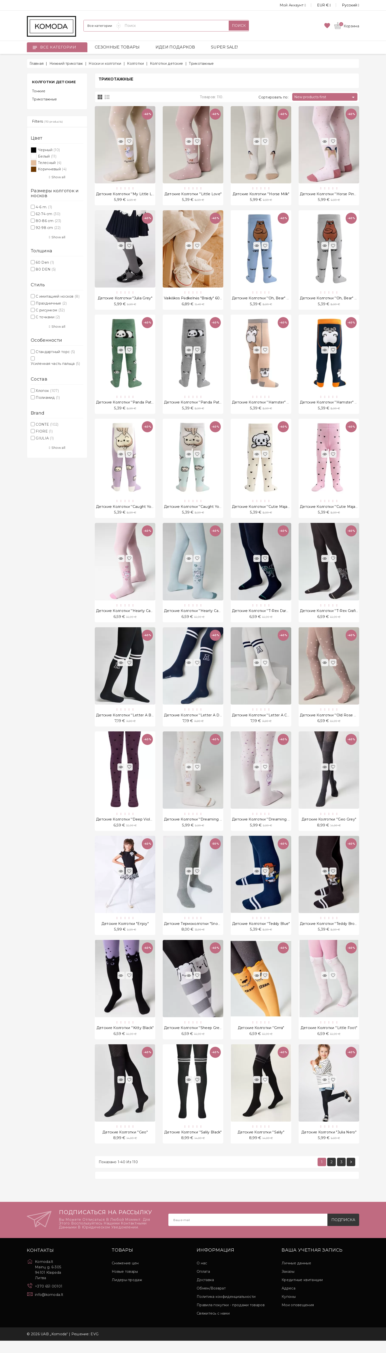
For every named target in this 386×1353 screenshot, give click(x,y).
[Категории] (102, 25)
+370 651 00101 (48, 1298)
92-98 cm (48, 228)
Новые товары (125, 1284)
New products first (325, 97)
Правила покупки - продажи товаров (231, 1317)
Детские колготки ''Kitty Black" (125, 1038)
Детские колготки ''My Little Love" (128, 194)
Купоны (289, 1309)
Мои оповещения (298, 1317)
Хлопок (47, 390)
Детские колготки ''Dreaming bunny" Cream (205, 827)
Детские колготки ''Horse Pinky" (329, 194)
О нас (202, 1275)
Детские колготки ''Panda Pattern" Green (134, 405)
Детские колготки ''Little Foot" (329, 1038)
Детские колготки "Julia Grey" (125, 300)
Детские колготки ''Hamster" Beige (264, 405)
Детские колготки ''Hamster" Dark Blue (336, 405)
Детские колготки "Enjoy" (125, 933)
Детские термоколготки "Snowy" (194, 933)
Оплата (203, 1284)
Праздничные (51, 303)
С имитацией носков (58, 296)
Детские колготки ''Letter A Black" (128, 722)
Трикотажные (44, 99)
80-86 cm (48, 221)
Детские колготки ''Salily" (261, 1143)
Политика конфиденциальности (226, 1309)
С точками (48, 317)
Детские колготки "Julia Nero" (328, 1143)
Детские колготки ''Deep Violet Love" (130, 827)
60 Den (45, 262)
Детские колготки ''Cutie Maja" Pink (333, 511)
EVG (94, 1346)
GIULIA (45, 438)
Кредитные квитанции (302, 1292)
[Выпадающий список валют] (318, 5)
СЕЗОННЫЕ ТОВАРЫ (117, 47)
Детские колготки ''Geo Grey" (329, 827)
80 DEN (46, 269)
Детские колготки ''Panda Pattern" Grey (201, 405)
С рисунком (50, 310)
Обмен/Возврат (211, 1300)
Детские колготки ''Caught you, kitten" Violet (137, 511)
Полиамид (48, 397)
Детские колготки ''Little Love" (193, 194)
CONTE (47, 424)
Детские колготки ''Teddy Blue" (261, 933)
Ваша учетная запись (312, 1262)
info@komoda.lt (49, 1307)
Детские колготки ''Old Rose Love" (332, 722)
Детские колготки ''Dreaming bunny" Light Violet (277, 827)
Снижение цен (125, 1275)
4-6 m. (44, 207)
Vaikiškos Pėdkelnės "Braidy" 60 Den (196, 300)
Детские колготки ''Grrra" (261, 1038)
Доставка (205, 1292)
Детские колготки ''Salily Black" (193, 1143)
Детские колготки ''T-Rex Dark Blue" (265, 616)
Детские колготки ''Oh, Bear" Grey (331, 300)
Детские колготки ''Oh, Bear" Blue (263, 300)
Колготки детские (54, 82)
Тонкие (38, 91)
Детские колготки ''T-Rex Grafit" (329, 616)
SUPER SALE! (224, 47)
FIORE (44, 431)
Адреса (288, 1300)
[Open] (35, 47)
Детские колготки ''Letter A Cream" (265, 722)
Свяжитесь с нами (213, 1325)
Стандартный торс (55, 352)
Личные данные (296, 1275)
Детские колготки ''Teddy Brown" (330, 933)
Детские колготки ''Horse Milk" (261, 194)
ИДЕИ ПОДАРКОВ (175, 47)
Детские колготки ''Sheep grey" (193, 1038)
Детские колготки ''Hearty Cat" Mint (197, 616)
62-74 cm (48, 214)
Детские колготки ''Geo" (125, 1143)
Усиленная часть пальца (55, 363)
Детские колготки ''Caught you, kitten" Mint (204, 511)
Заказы (288, 1284)
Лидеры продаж (127, 1292)
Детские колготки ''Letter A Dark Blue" (199, 722)
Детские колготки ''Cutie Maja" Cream (267, 511)
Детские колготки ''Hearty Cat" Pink (129, 616)
